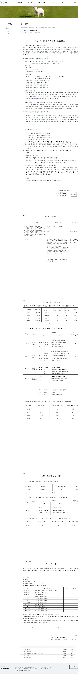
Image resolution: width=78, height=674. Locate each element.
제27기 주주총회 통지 (28, 651)
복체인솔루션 (41, 3)
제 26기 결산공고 (27, 655)
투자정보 (62, 3)
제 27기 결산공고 (27, 649)
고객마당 (52, 3)
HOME (75, 2)
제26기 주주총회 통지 (28, 657)
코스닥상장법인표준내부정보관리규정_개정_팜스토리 (33, 653)
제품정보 (30, 3)
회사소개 (20, 3)
